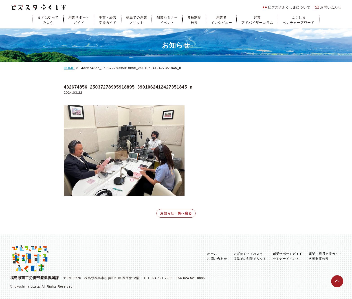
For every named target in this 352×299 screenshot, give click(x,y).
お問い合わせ (330, 7)
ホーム (212, 254)
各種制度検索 (194, 19)
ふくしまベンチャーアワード (299, 19)
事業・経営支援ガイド (108, 19)
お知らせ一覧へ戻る (176, 213)
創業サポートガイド (79, 19)
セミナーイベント (286, 258)
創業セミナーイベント (167, 19)
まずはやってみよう (48, 19)
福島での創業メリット (136, 19)
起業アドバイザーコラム (257, 19)
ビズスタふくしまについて (289, 7)
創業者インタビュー (221, 19)
